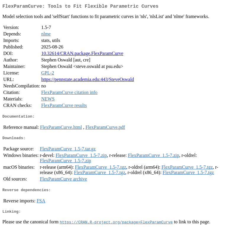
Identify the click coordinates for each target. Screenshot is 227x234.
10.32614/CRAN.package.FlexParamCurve (82, 54)
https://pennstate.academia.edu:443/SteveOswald (87, 80)
